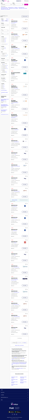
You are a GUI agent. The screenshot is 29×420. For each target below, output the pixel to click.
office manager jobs (16, 363)
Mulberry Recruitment (17, 191)
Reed (14, 328)
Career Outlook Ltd (16, 141)
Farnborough (3, 88)
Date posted (3, 58)
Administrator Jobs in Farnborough (23, 377)
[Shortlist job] (25, 19)
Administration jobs (11, 7)
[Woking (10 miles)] (6, 20)
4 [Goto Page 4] (19, 342)
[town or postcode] (18, 4)
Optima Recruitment (16, 292)
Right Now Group (16, 35)
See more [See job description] (13, 28)
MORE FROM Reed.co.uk (14, 397)
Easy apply (24, 28)
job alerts (15, 357)
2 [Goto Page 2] (17, 342)
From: (2, 29)
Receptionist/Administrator (15, 73)
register (13, 359)
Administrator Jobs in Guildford (13, 8)
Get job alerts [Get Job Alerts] (25, 16)
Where (14, 3)
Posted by (2, 46)
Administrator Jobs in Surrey (23, 8)
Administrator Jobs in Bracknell (5, 9)
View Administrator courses (5, 114)
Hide (2, 51)
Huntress (15, 242)
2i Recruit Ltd (15, 61)
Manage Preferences (9, 417)
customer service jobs (16, 362)
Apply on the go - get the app (19, 345)
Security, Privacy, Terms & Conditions (17, 417)
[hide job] (27, 19)
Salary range (3, 27)
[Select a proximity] (4, 25)
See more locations (4, 90)
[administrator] (3, 20)
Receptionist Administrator (14, 115)
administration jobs (22, 362)
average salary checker (19, 368)
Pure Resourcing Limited (16, 48)
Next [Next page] (25, 342)
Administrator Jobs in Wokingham (23, 382)
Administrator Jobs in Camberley (23, 380)
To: (1, 32)
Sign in (23, 358)
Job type (2, 36)
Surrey (2, 85)
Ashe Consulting (16, 88)
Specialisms (3, 62)
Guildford (3, 84)
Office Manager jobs (21, 7)
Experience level (3, 74)
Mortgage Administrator (14, 47)
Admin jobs (16, 7)
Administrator (4, 15)
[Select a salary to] (4, 34)
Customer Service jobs (4, 7)
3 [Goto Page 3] (18, 342)
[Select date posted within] (4, 60)
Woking (1, 16)
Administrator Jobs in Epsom (14, 385)
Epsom (2, 87)
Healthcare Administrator (14, 86)
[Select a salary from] (4, 30)
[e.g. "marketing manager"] (6, 4)
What (1, 3)
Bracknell (3, 86)
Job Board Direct (16, 129)
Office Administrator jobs (4, 8)
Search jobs (26, 4)
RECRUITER (14, 392)
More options (3, 78)
